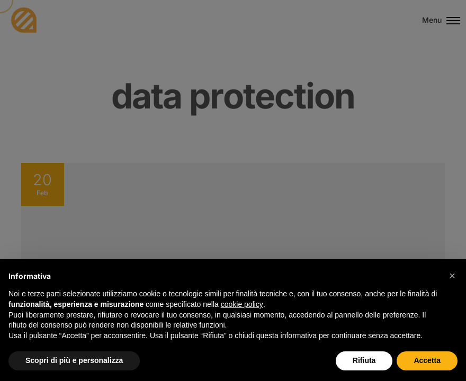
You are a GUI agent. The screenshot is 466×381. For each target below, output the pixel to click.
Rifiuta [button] (364, 360)
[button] (452, 275)
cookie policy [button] (242, 304)
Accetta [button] (427, 360)
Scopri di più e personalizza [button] (74, 360)
